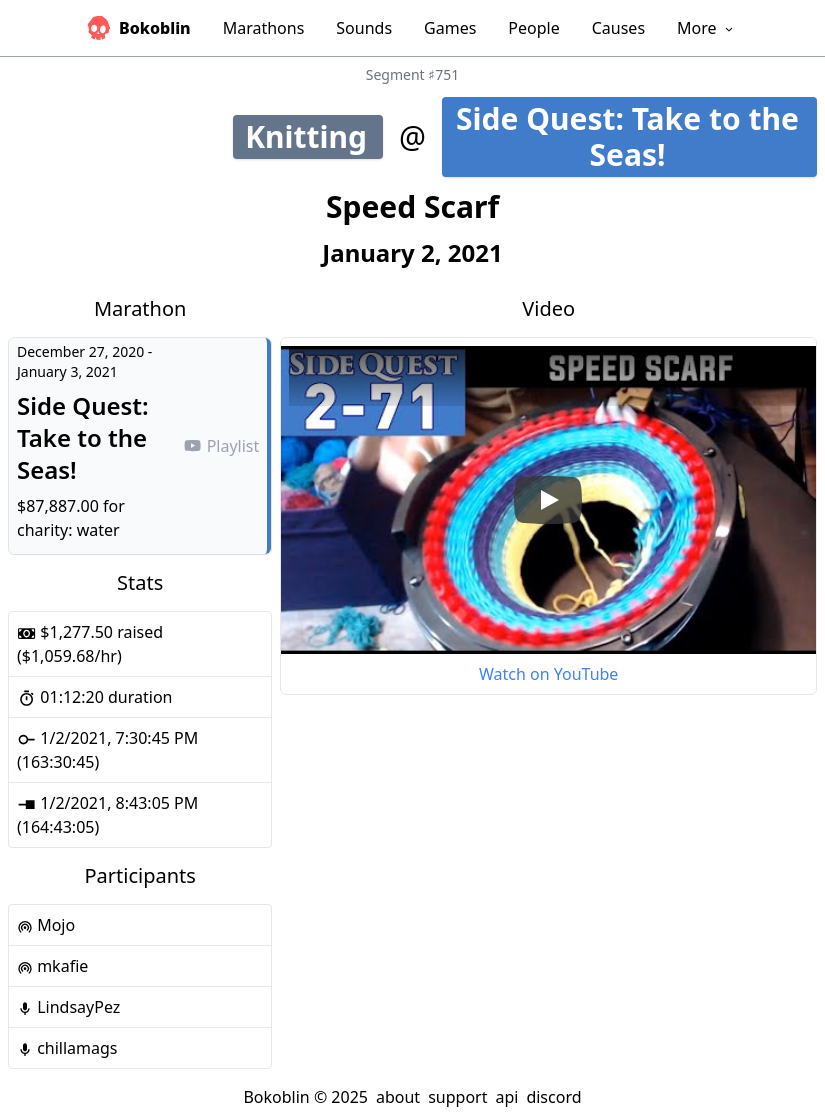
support (457, 1097)
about (398, 1097)
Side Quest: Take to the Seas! (636, 136)
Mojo (46, 925)
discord (553, 1097)
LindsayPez (68, 1007)
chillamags (67, 1048)
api (506, 1097)
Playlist (221, 446)
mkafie (52, 966)
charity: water (68, 530)
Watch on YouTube (548, 674)
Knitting (314, 136)
